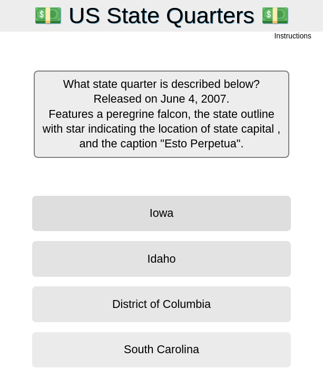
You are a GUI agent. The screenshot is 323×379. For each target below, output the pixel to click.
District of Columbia (161, 304)
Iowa (162, 213)
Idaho (161, 258)
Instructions (293, 36)
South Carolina (161, 349)
